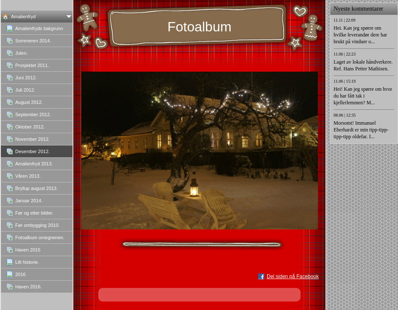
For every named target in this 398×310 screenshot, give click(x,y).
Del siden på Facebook (293, 276)
